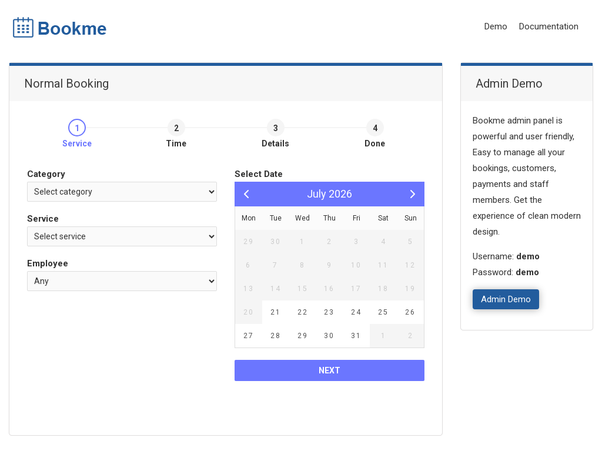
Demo (495, 26)
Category (46, 174)
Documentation (548, 26)
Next (329, 370)
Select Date (259, 174)
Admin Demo (506, 299)
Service (43, 218)
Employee (47, 263)
